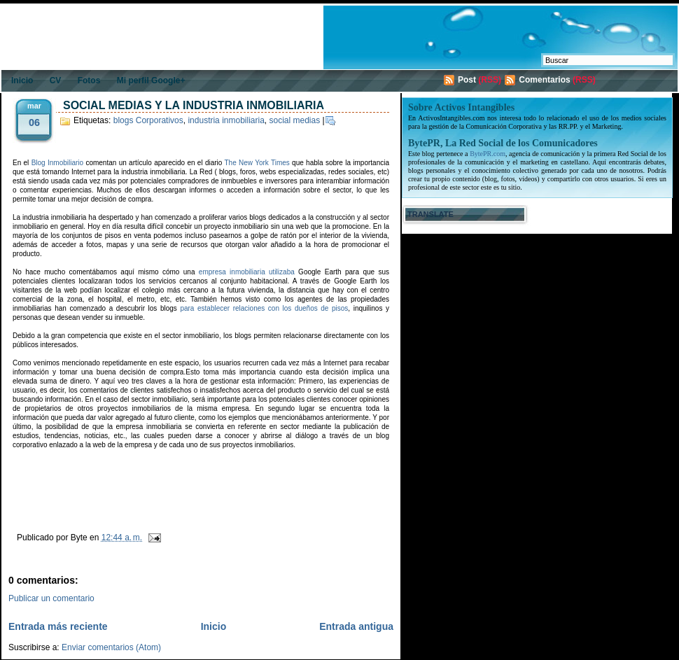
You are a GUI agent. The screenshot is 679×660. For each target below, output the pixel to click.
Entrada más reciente (58, 626)
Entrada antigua (356, 626)
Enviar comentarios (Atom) (111, 647)
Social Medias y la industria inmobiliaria (193, 105)
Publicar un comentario (51, 598)
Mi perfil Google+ (151, 80)
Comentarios (544, 80)
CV (56, 80)
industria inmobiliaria (226, 120)
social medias (295, 120)
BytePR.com (487, 153)
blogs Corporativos (148, 120)
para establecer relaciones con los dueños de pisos (264, 308)
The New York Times (257, 163)
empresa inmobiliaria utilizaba (247, 272)
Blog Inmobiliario (57, 163)
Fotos (89, 80)
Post (467, 80)
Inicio (22, 80)
